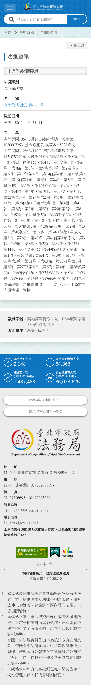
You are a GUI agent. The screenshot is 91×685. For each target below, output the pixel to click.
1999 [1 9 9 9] (7, 485)
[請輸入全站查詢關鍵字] (41, 19)
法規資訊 (26, 32)
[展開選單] (10, 8)
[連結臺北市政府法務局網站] (45, 442)
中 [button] (45, 564)
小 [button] (39, 564)
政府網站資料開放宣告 (46, 400)
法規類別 (11, 82)
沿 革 (11, 133)
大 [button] (50, 564)
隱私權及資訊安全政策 (46, 412)
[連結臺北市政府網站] (67, 553)
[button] (76, 45)
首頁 (8, 32)
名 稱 (11, 99)
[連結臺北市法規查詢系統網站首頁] (44, 7)
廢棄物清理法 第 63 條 (24, 105)
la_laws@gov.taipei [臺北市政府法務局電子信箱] (21, 523)
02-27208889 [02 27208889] (41, 485)
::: (3, 29)
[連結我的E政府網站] (55, 552)
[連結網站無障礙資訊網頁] (32, 552)
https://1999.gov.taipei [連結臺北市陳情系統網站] (26, 510)
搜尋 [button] (77, 19)
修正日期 (11, 116)
